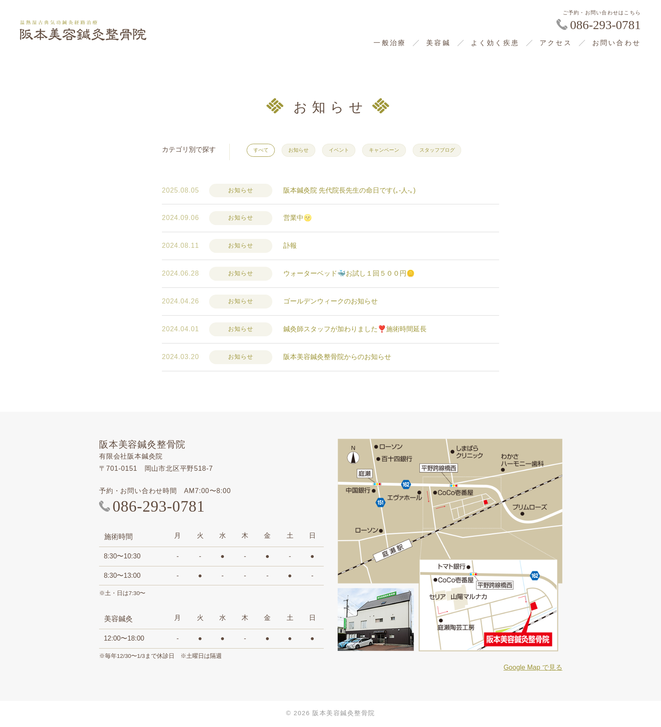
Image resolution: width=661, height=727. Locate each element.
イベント (351, 151)
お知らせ (305, 151)
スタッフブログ (463, 151)
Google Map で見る (532, 669)
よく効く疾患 (495, 42)
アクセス (556, 42)
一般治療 (389, 42)
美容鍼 (438, 42)
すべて (263, 151)
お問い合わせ (616, 42)
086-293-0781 (605, 25)
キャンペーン (402, 151)
